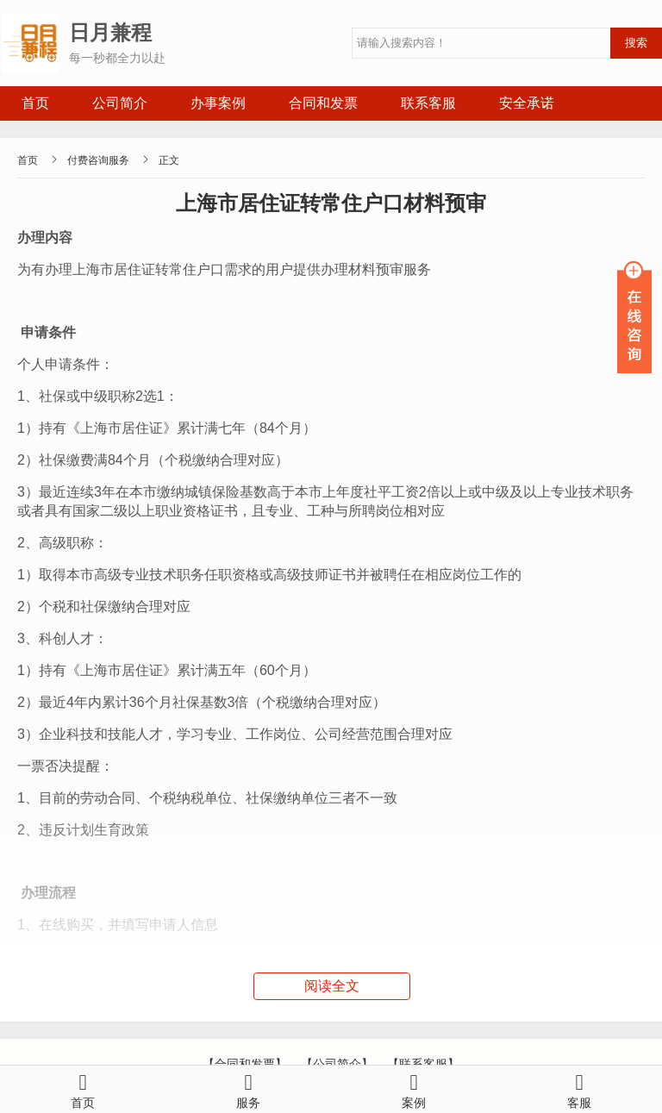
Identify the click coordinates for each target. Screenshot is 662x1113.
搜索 (636, 42)
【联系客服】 (423, 1064)
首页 (35, 103)
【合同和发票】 (245, 1064)
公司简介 (119, 103)
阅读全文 (331, 986)
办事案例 (218, 103)
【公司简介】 (337, 1064)
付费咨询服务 (98, 160)
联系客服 (428, 103)
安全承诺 (526, 103)
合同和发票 (323, 103)
